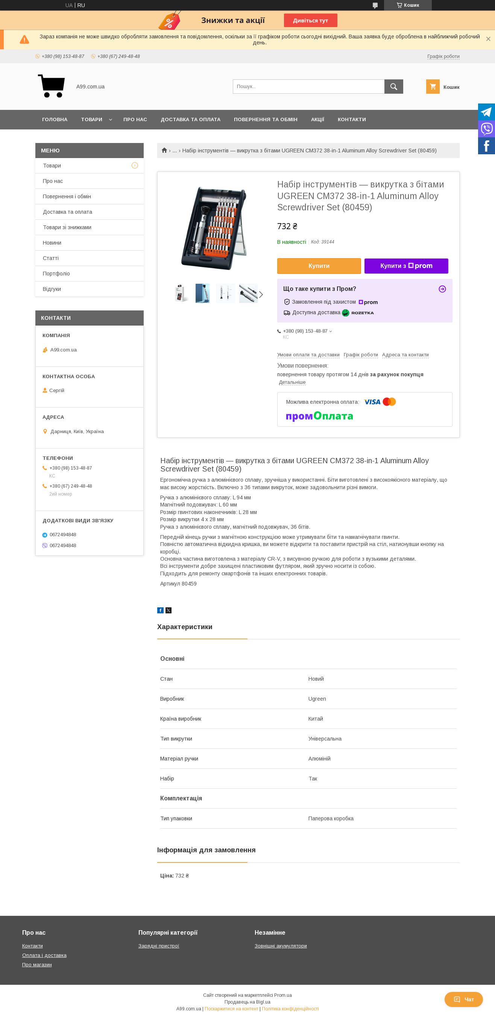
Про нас (135, 119)
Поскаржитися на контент (231, 1008)
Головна (54, 119)
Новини (52, 243)
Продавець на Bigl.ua (247, 1002)
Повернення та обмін (266, 119)
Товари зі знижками (67, 227)
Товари (91, 119)
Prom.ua (283, 995)
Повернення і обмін (67, 196)
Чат (464, 999)
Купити (319, 266)
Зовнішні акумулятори (281, 946)
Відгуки (52, 289)
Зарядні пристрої (158, 946)
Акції (317, 119)
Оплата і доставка (44, 955)
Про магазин (37, 964)
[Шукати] (393, 86)
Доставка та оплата (190, 119)
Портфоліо (56, 274)
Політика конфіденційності (290, 1008)
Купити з (406, 266)
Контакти (352, 119)
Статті (51, 258)
